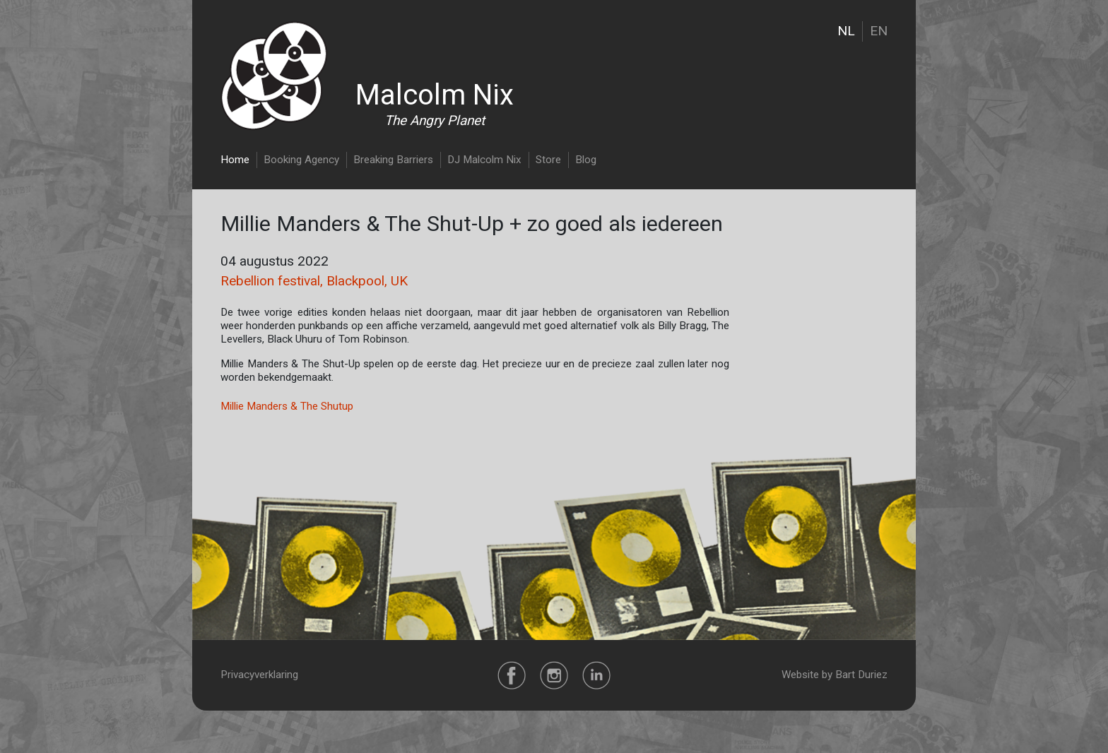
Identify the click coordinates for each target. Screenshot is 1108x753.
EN (879, 31)
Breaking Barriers (393, 159)
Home (234, 159)
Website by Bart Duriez (835, 674)
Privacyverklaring (259, 674)
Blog (585, 159)
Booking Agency (301, 159)
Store (548, 159)
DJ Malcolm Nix (484, 159)
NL (846, 31)
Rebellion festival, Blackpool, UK (314, 281)
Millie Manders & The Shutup (286, 406)
